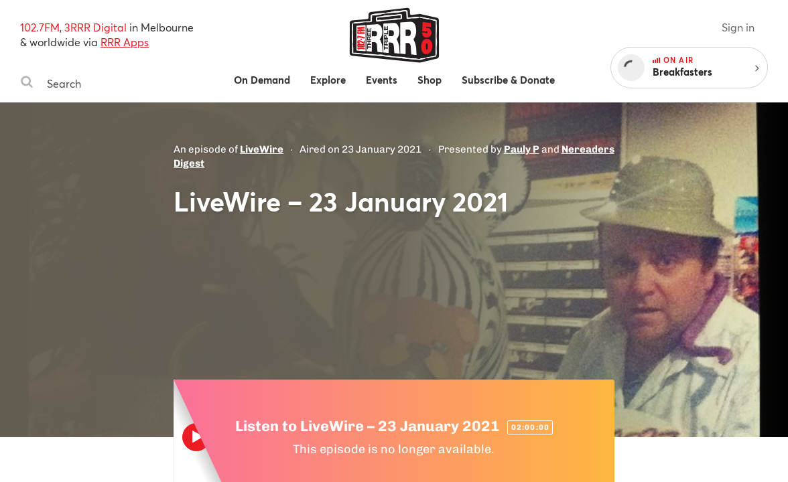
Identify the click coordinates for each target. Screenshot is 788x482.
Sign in (738, 27)
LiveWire (261, 149)
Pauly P (521, 149)
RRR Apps (125, 42)
